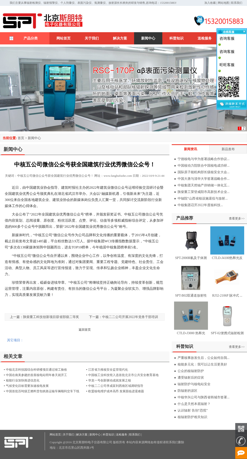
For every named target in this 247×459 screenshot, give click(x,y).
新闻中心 (148, 38)
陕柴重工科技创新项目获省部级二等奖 (51, 317)
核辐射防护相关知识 (192, 417)
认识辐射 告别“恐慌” (193, 410)
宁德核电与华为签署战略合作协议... (204, 159)
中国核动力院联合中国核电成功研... (204, 165)
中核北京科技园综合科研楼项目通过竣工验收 (36, 369)
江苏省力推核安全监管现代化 (108, 369)
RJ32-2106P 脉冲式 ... (227, 295)
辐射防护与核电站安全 (194, 384)
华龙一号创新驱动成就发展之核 (109, 380)
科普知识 (176, 38)
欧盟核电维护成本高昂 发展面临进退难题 (116, 391)
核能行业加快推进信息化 (23, 380)
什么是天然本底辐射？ (194, 404)
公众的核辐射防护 (191, 371)
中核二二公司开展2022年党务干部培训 (130, 317)
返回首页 (85, 329)
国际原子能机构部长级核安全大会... (204, 172)
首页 (21, 138)
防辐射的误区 (187, 390)
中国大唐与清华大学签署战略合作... (204, 178)
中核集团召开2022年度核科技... (200, 205)
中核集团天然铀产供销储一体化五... (204, 185)
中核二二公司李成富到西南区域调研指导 (115, 386)
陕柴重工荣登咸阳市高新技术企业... (204, 192)
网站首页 (63, 38)
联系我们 (236, 2)
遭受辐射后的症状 (191, 377)
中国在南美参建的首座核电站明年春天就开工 (36, 375)
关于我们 (92, 38)
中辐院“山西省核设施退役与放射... (203, 198)
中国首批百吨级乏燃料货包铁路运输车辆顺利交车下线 (42, 391)
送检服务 (205, 38)
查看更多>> (237, 218)
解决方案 (120, 38)
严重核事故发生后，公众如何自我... (204, 358)
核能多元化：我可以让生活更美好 (202, 364)
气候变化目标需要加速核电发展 (27, 386)
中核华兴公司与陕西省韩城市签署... (204, 397)
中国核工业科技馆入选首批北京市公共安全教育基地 (123, 375)
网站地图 (223, 2)
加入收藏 (210, 2)
